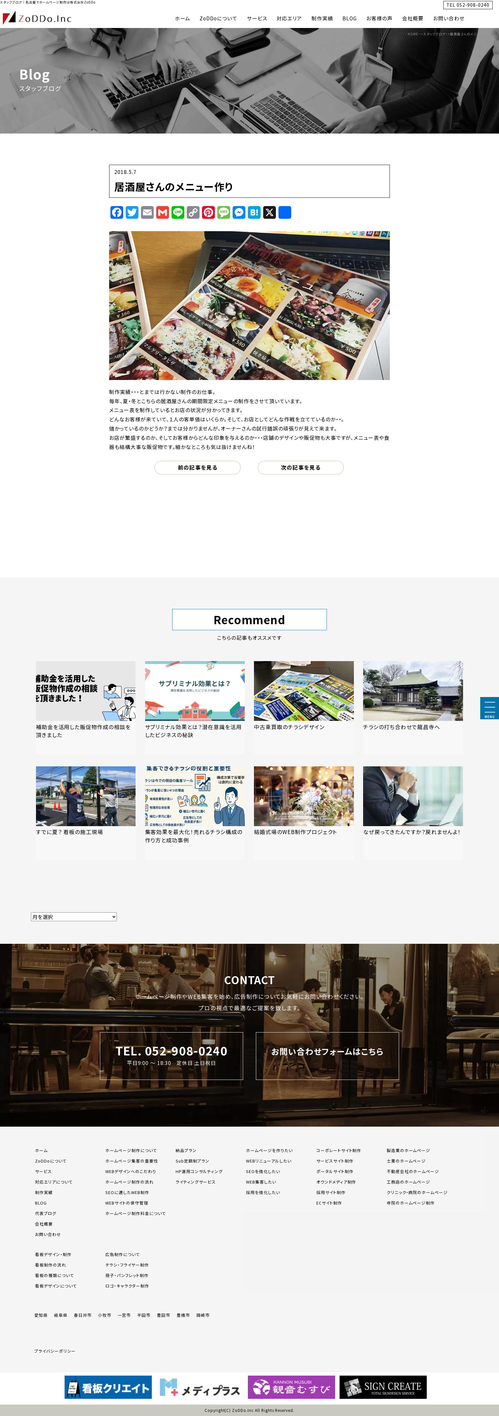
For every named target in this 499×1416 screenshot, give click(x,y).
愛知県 (41, 1315)
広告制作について (122, 1254)
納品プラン (186, 1150)
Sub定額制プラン (192, 1161)
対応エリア (289, 18)
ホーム (182, 18)
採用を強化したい (263, 1192)
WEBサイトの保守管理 (126, 1203)
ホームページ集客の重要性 (131, 1161)
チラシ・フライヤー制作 (127, 1265)
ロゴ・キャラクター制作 (127, 1286)
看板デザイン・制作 (53, 1254)
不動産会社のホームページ (413, 1171)
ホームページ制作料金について (135, 1213)
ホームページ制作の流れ (129, 1182)
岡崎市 (203, 1315)
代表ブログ (45, 1213)
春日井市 (83, 1315)
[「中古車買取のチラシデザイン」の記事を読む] (304, 707)
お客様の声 (379, 18)
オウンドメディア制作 (336, 1182)
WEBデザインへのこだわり (130, 1171)
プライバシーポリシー (55, 1351)
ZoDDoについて (218, 18)
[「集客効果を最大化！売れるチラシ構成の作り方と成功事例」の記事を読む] (195, 812)
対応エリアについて (54, 1182)
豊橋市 (183, 1315)
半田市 (144, 1315)
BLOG (349, 18)
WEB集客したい (261, 1182)
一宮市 (124, 1315)
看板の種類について (54, 1275)
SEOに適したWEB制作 (127, 1192)
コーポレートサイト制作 (339, 1150)
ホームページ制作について (131, 1150)
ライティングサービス (196, 1182)
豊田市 (163, 1315)
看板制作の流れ (50, 1265)
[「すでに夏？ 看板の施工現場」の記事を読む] (86, 812)
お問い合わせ (449, 18)
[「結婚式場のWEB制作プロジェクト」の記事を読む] (304, 812)
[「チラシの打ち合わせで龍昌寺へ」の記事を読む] (413, 707)
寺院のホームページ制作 (411, 1203)
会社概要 (413, 18)
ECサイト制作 (329, 1203)
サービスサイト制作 (335, 1161)
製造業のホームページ (409, 1150)
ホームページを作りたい (269, 1150)
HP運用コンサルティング (199, 1171)
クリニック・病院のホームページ (417, 1192)
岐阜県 (60, 1315)
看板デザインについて (56, 1286)
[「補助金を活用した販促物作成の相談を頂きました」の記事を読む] (86, 707)
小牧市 (104, 1315)
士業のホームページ (406, 1161)
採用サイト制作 (331, 1192)
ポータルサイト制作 (335, 1171)
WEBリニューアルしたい (269, 1161)
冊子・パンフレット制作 (127, 1275)
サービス (257, 18)
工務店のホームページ (409, 1182)
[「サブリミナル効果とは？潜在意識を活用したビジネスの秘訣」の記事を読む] (195, 707)
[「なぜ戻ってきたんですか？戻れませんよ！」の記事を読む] (413, 812)
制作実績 (322, 18)
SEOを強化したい (263, 1171)
